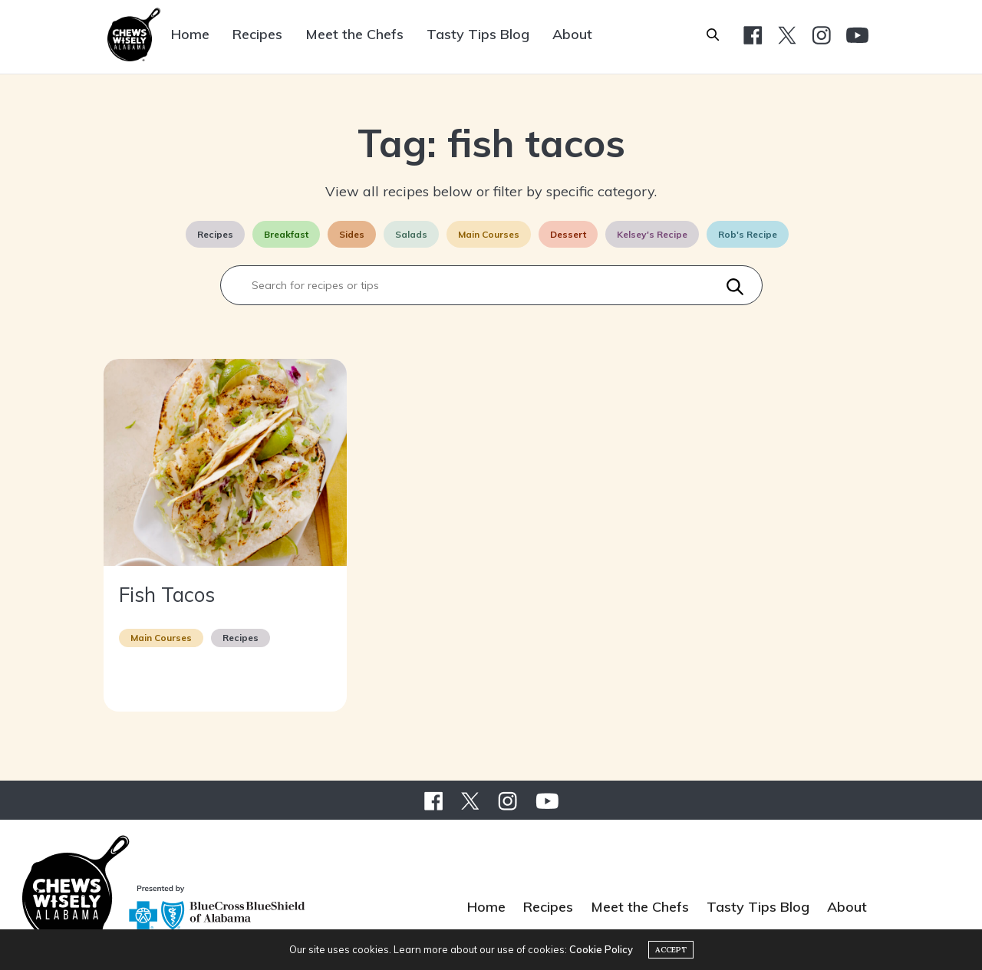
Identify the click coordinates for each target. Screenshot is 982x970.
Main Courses (488, 234)
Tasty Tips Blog (478, 34)
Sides (351, 234)
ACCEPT (671, 950)
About (572, 34)
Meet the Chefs (354, 34)
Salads (411, 234)
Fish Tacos (167, 594)
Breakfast (286, 234)
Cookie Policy (601, 949)
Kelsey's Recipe (652, 234)
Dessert (568, 234)
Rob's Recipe (747, 234)
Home (190, 34)
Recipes (257, 34)
